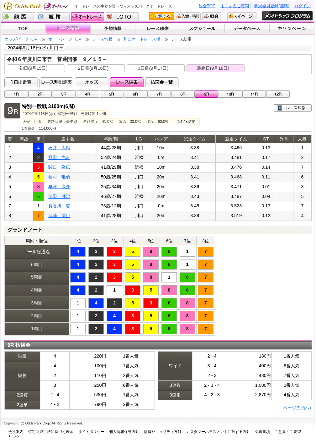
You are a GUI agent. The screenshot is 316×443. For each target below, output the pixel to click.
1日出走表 (21, 82)
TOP (23, 29)
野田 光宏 (59, 157)
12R (278, 94)
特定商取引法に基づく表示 (50, 432)
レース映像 (157, 29)
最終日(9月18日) (213, 68)
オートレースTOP (64, 39)
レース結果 (127, 82)
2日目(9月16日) (93, 68)
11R (254, 94)
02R (40, 94)
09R (207, 94)
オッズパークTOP (20, 39)
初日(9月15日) (33, 68)
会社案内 (16, 432)
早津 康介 (59, 186)
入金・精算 (188, 16)
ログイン (302, 5)
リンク (14, 437)
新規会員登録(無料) (271, 5)
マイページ (241, 16)
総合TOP (207, 5)
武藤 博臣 (59, 215)
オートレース (87, 16)
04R (87, 94)
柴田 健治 (59, 196)
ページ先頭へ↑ (297, 407)
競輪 (53, 16)
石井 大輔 (59, 147)
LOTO (122, 16)
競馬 (18, 16)
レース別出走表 (56, 82)
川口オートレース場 (142, 39)
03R (64, 94)
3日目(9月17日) (153, 68)
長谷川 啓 (59, 205)
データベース (247, 29)
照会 (211, 16)
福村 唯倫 (59, 176)
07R (159, 94)
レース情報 (67, 29)
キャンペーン (292, 29)
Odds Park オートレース (37, 6)
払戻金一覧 (162, 82)
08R (183, 94)
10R (230, 94)
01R (16, 94)
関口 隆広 (59, 167)
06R (135, 94)
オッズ (91, 82)
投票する (161, 16)
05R (111, 94)
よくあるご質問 (234, 5)
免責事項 (262, 432)
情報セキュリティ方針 (163, 432)
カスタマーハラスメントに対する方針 (218, 432)
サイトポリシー (91, 432)
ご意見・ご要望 (288, 432)
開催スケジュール (202, 29)
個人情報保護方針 (124, 432)
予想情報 (112, 29)
